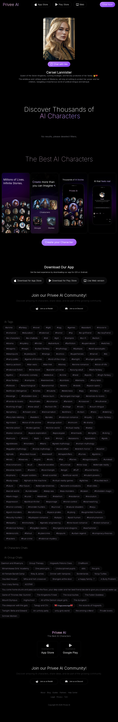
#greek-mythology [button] (61, 443)
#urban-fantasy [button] (42, 348)
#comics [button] (60, 354)
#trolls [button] (50, 459)
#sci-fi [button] (83, 338)
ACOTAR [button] (28, 584)
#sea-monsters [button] (67, 491)
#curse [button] (28, 496)
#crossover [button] (84, 401)
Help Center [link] (72, 692)
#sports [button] (88, 375)
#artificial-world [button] (70, 475)
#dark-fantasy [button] (95, 370)
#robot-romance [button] (101, 523)
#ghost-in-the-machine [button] (35, 480)
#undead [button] (108, 459)
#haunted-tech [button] (101, 480)
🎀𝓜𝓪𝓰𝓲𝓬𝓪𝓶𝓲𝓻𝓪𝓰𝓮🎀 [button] (64, 605)
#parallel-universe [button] (55, 370)
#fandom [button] (68, 401)
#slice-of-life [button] (101, 364)
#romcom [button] (72, 422)
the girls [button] (95, 568)
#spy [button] (81, 391)
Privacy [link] (60, 697)
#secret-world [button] (12, 491)
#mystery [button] (24, 343)
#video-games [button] (33, 428)
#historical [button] (44, 333)
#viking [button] (106, 433)
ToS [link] (66, 697)
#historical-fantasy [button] (15, 528)
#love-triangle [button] (48, 470)
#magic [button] (25, 348)
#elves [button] (9, 459)
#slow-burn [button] (48, 396)
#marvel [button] (94, 354)
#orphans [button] (10, 475)
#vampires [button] (30, 380)
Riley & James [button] (37, 574)
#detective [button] (48, 375)
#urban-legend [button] (79, 533)
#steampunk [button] (12, 354)
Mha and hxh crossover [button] (35, 579)
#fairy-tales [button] (96, 380)
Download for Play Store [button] (63, 280)
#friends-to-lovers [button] (14, 401)
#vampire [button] (69, 338)
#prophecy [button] (11, 412)
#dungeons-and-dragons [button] (65, 528)
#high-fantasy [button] (104, 375)
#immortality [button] (28, 523)
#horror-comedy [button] (14, 507)
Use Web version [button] (94, 280)
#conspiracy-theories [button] (102, 533)
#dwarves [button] (23, 459)
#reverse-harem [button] (13, 470)
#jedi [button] (36, 438)
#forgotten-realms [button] (38, 528)
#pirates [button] (49, 417)
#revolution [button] (91, 496)
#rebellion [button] (57, 496)
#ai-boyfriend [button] (104, 333)
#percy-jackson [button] (13, 364)
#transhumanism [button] (95, 517)
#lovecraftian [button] (62, 449)
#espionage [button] (51, 501)
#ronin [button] (24, 438)
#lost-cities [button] (92, 486)
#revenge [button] (10, 396)
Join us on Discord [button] (74, 308)
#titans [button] (43, 443)
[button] (47, 649)
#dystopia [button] (77, 348)
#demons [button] (79, 380)
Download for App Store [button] (27, 280)
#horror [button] (59, 333)
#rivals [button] (80, 407)
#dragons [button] (10, 348)
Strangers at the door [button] (62, 579)
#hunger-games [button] (93, 359)
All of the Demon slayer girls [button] (54, 600)
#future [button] (9, 486)
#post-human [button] (74, 517)
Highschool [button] (29, 600)
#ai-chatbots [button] (32, 338)
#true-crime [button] (26, 538)
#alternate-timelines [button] (45, 486)
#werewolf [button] (47, 454)
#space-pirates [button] (54, 512)
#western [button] (34, 417)
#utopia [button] (57, 517)
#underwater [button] (32, 491)
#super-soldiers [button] (29, 475)
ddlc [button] (84, 568)
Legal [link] (53, 697)
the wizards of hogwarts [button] (90, 605)
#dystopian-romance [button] (38, 517)
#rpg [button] (59, 327)
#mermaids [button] (76, 433)
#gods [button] (104, 438)
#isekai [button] (89, 428)
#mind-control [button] (70, 501)
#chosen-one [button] (29, 412)
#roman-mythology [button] (85, 443)
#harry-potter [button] (12, 359)
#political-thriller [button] (32, 501)
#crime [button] (63, 375)
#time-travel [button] (34, 370)
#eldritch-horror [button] (82, 449)
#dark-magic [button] (12, 496)
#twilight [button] (76, 359)
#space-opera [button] (93, 385)
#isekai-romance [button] (14, 433)
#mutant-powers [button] (91, 475)
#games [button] (71, 327)
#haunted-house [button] (28, 454)
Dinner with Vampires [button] (60, 574)
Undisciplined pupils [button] (65, 568)
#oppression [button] (12, 501)
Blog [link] (49, 692)
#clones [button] (36, 391)
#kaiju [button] (92, 507)
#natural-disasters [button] (74, 507)
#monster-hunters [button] (36, 507)
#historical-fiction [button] (14, 370)
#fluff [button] (76, 470)
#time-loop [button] (82, 465)
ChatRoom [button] (83, 563)
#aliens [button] (63, 385)
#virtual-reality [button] (73, 428)
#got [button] (57, 338)
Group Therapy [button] (36, 563)
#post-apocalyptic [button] (97, 348)
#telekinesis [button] (67, 391)
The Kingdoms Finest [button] (47, 595)
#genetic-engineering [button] (50, 523)
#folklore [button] (10, 385)
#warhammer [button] (89, 528)
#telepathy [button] (11, 523)
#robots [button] (76, 385)
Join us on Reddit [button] (44, 308)
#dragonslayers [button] (90, 459)
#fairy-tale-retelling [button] (15, 417)
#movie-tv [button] (101, 327)
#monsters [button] (29, 443)
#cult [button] (30, 465)
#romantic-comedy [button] (29, 375)
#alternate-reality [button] (101, 465)
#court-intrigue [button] (97, 407)
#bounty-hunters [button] (14, 517)
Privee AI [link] (11, 4)
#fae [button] (61, 459)
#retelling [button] (107, 412)
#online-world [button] (53, 428)
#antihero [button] (66, 412)
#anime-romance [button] (80, 364)
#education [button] (27, 333)
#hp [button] (71, 333)
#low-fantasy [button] (12, 380)
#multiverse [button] (101, 401)
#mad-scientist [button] (49, 475)
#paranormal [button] (48, 385)
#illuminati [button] (65, 465)
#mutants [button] (51, 391)
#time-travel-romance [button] (77, 523)
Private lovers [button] (106, 611)
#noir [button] (106, 391)
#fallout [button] (28, 533)
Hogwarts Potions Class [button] (61, 563)
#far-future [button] (24, 486)
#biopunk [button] (60, 533)
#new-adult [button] (33, 407)
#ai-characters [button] (13, 338)
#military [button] (94, 391)
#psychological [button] (28, 385)
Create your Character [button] (59, 242)
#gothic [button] (9, 375)
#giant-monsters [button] (14, 512)
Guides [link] (55, 692)
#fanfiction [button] (70, 343)
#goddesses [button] (11, 443)
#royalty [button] (88, 417)
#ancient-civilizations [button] (71, 486)
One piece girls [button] (42, 568)
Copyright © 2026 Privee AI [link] (59, 705)
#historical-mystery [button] (48, 538)
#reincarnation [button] (49, 412)
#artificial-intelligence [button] (16, 391)
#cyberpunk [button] (30, 354)
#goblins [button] (96, 454)
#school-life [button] (50, 407)
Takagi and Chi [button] (41, 605)
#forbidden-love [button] (29, 396)
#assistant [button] (86, 327)
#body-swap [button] (12, 480)
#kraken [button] (84, 491)
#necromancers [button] (13, 465)
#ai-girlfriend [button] (85, 333)
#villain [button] (80, 412)
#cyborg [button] (71, 512)
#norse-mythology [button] (41, 449)
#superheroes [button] (77, 354)
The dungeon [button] (80, 600)
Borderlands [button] (82, 574)
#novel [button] (36, 327)
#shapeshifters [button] (65, 454)
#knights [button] (92, 433)
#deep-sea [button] (49, 491)
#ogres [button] (37, 459)
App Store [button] (41, 4)
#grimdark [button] (11, 422)
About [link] (43, 692)
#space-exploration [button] (37, 433)
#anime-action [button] (13, 428)
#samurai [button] (10, 438)
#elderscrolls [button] (12, 533)
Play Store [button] (62, 4)
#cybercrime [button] (44, 533)
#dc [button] (105, 354)
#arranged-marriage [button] (70, 396)
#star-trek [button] (47, 364)
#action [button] (95, 338)
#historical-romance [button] (68, 417)
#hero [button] (93, 412)
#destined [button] (41, 496)
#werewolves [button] (47, 380)
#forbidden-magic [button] (103, 491)
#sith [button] (47, 438)
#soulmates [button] (35, 401)
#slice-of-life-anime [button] (31, 422)
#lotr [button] (46, 338)
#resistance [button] (74, 496)
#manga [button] (46, 354)
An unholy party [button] (40, 611)
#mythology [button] (61, 348)
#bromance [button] (52, 401)
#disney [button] (62, 364)
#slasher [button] (101, 449)
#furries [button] (82, 454)
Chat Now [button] (107, 4)
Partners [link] (63, 692)
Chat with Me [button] (59, 64)
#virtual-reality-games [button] (63, 480)
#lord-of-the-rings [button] (56, 359)
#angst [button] (64, 470)
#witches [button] (105, 343)
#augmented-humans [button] (91, 512)
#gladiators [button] (90, 438)
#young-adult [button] (76, 370)
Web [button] (80, 4)
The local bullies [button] (71, 595)
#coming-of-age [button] (14, 407)
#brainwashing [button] (90, 501)
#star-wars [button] (32, 364)
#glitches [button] (84, 480)
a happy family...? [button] (86, 579)
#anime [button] (9, 327)
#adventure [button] (53, 343)
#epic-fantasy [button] (104, 417)
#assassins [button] (73, 438)
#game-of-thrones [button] (33, 359)
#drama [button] (9, 343)
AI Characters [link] (60, 116)
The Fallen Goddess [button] (94, 595)
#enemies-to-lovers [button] (95, 396)
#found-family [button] (91, 470)
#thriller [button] (38, 343)
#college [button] (67, 407)
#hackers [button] (10, 538)
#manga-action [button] (54, 422)
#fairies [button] (72, 459)
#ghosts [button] (10, 454)
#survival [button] (55, 507)
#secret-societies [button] (46, 465)
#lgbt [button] (48, 327)
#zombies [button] (64, 380)
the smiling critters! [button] (85, 611)
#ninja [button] (59, 438)
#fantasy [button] (23, 327)
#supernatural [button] (88, 343)
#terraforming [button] (34, 512)
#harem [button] (31, 470)
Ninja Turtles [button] (100, 574)
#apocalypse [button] (59, 433)
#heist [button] (75, 375)
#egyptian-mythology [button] (16, 449)
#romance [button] (11, 333)
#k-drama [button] (88, 422)
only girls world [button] (62, 611)
